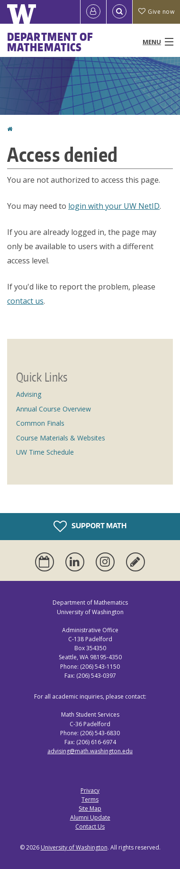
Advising (28, 394)
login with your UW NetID (114, 206)
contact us (25, 301)
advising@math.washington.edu (90, 751)
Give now (156, 12)
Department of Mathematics (50, 41)
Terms (90, 799)
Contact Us (90, 826)
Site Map (90, 808)
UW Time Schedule (45, 452)
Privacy (90, 790)
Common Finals (40, 423)
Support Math (90, 526)
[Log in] (93, 12)
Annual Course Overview (53, 408)
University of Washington (74, 847)
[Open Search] (119, 12)
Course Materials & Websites (60, 437)
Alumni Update (90, 817)
